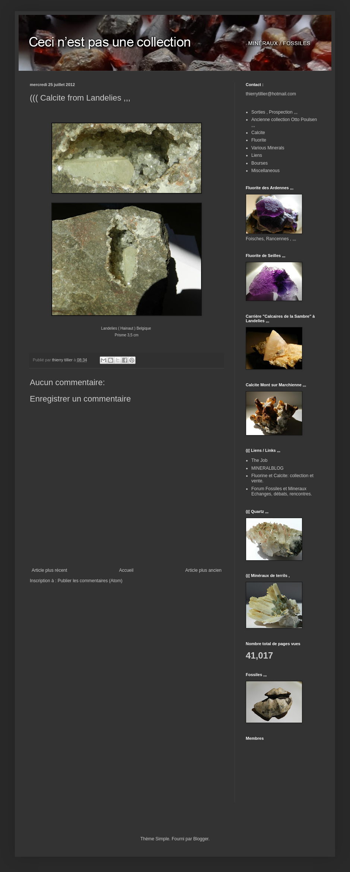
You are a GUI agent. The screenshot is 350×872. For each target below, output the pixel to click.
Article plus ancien (203, 570)
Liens (256, 155)
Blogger (201, 838)
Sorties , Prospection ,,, (274, 112)
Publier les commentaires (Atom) (90, 580)
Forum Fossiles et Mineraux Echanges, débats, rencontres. (281, 491)
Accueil (126, 570)
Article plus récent (49, 570)
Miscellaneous (265, 170)
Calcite (258, 132)
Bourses (259, 163)
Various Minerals (267, 147)
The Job (259, 460)
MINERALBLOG (267, 468)
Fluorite (258, 140)
